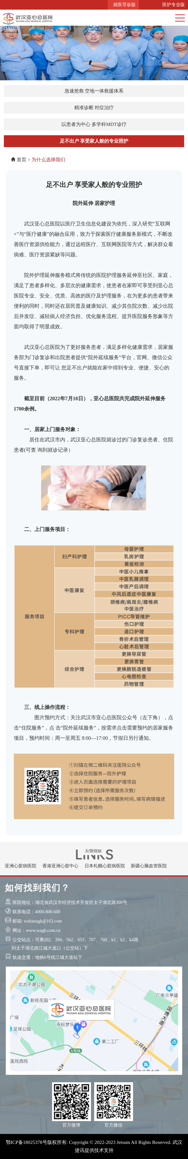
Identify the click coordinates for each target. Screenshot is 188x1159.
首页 (21, 159)
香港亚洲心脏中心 (60, 865)
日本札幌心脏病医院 (105, 865)
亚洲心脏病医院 (20, 865)
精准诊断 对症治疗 (94, 107)
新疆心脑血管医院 (149, 865)
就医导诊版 (123, 4)
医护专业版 (172, 4)
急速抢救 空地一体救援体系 (94, 90)
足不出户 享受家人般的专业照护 (94, 141)
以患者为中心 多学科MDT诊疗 (93, 124)
